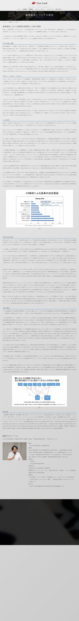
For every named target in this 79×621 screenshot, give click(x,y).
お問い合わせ (58, 9)
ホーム (19, 9)
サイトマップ (50, 9)
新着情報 (31, 9)
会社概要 (25, 9)
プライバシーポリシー (40, 9)
